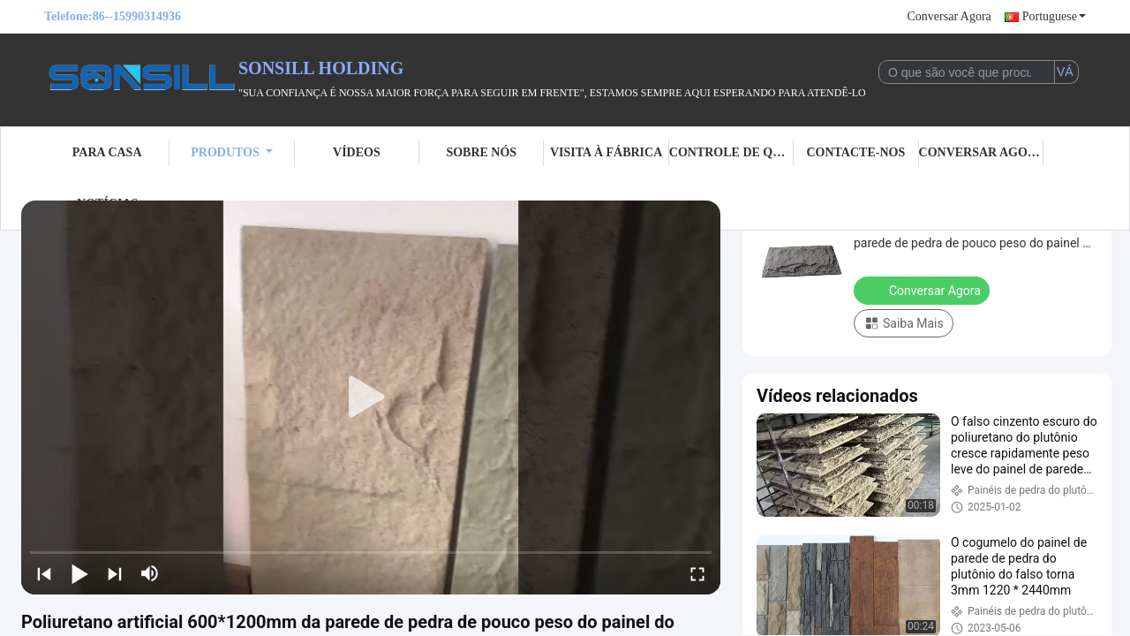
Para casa (107, 152)
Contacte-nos (855, 152)
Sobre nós (481, 152)
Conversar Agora (949, 16)
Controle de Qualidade (731, 152)
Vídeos (356, 152)
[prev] (44, 573)
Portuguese (1054, 16)
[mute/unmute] (150, 573)
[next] (114, 573)
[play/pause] (79, 573)
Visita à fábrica (606, 152)
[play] (371, 397)
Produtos (232, 152)
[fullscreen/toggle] (697, 573)
